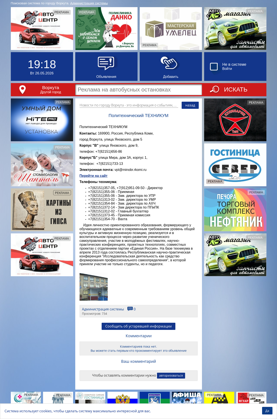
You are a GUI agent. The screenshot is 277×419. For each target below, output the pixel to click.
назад (190, 105)
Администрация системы (89, 3)
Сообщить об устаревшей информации (138, 326)
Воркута (50, 87)
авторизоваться (171, 375)
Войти (227, 69)
